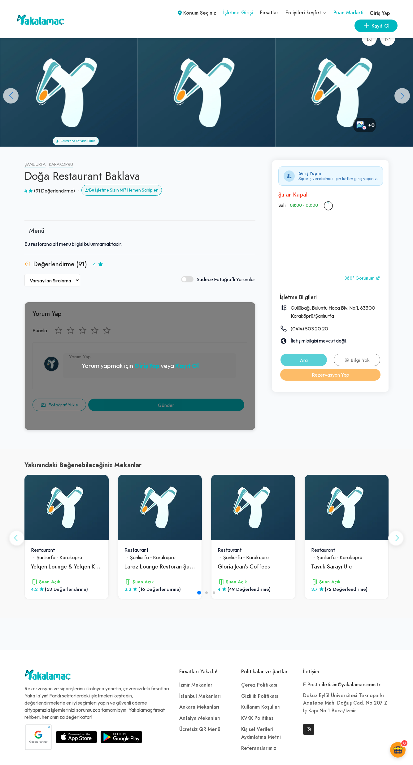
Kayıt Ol (187, 365)
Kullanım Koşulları (260, 707)
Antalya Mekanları (199, 718)
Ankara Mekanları (199, 707)
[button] (402, 96)
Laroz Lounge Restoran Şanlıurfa (164, 566)
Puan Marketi (348, 12)
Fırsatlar (269, 12)
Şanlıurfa (35, 164)
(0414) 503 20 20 (309, 328)
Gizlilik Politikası (259, 696)
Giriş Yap (380, 13)
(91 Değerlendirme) (54, 191)
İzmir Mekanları (196, 685)
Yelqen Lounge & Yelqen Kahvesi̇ (71, 566)
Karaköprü (61, 164)
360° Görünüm (362, 278)
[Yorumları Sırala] (52, 280)
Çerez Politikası (259, 685)
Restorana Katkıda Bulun (76, 141)
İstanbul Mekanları (200, 696)
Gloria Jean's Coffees (244, 566)
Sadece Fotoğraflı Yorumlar (218, 279)
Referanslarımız (258, 748)
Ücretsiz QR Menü (199, 729)
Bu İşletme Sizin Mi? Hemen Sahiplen (122, 190)
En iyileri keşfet (305, 12)
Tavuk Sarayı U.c (331, 566)
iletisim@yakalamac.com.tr (351, 684)
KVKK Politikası (258, 718)
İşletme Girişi (238, 12)
